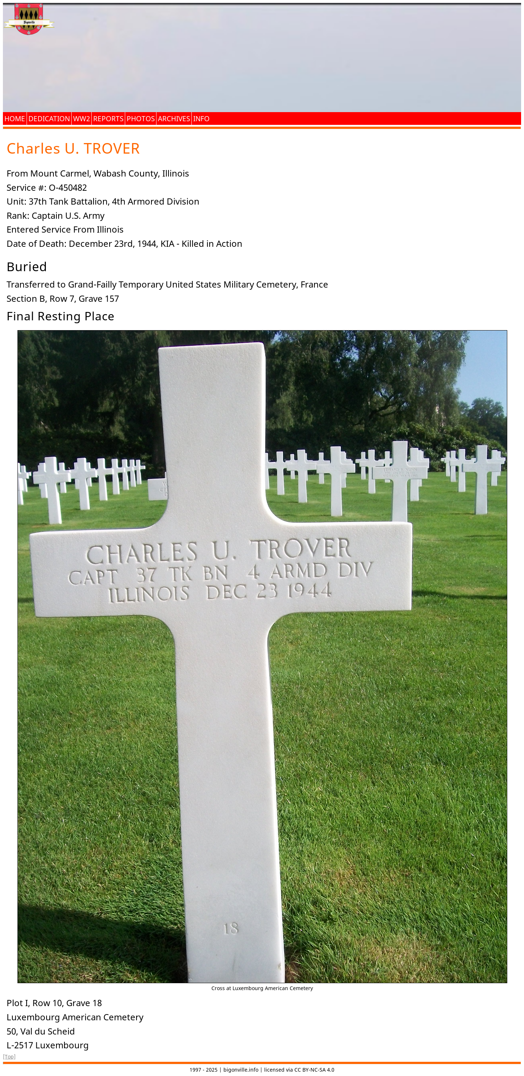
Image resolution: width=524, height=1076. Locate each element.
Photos (141, 118)
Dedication (49, 118)
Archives (174, 118)
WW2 (81, 118)
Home (14, 118)
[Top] (9, 1056)
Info (201, 118)
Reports (108, 118)
